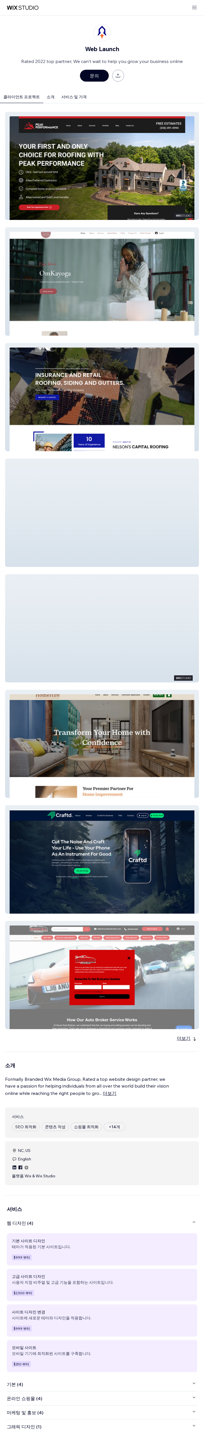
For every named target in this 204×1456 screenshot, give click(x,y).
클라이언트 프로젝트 (21, 96)
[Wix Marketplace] (22, 8)
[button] (102, 166)
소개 (51, 96)
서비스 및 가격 (74, 96)
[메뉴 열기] (194, 8)
